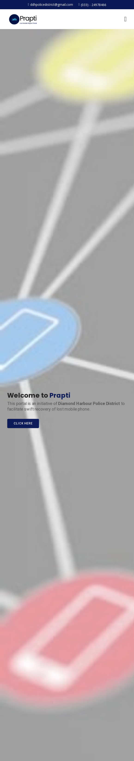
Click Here (21, 424)
